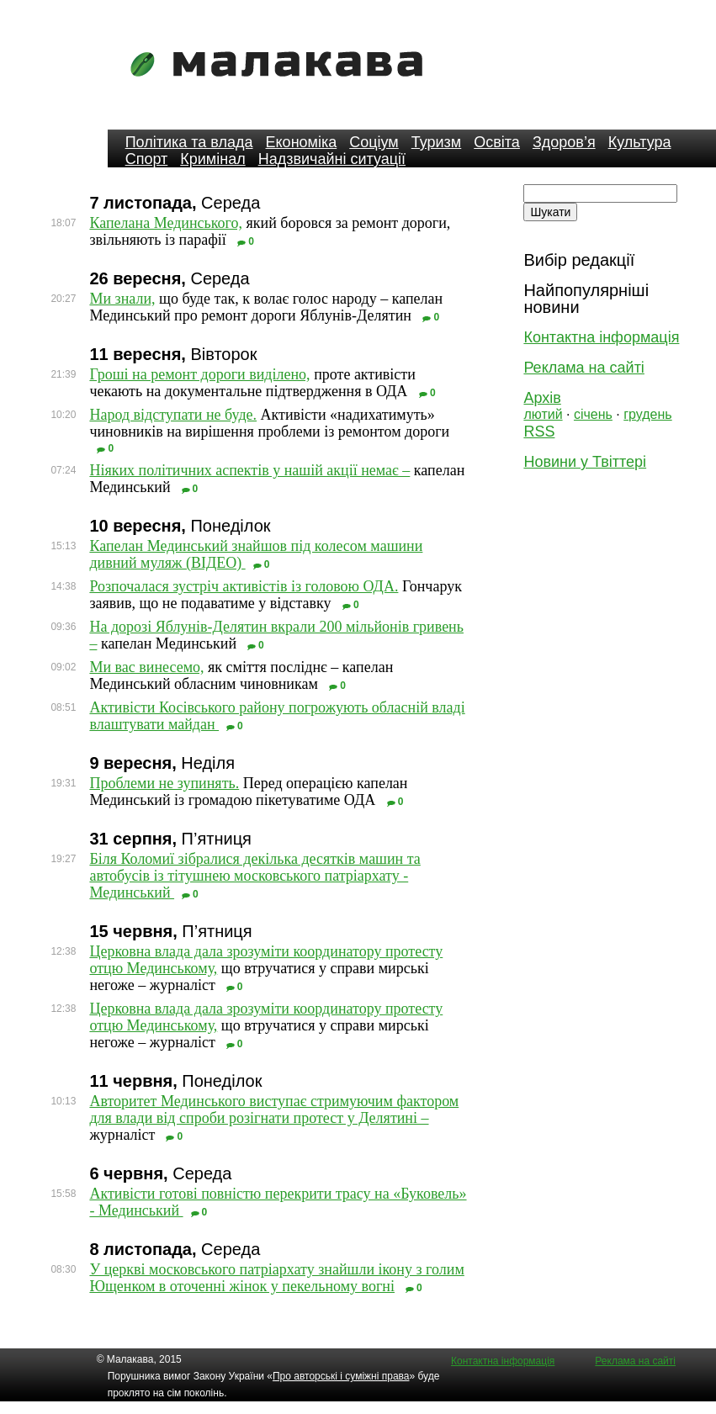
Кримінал (212, 159)
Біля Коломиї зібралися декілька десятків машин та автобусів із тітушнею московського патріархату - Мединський (254, 875)
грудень (647, 414)
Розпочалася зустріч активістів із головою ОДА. (243, 586)
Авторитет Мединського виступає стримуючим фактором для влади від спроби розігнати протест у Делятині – (274, 1109)
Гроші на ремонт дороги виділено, (199, 374)
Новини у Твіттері (584, 461)
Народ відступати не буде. (173, 414)
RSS (538, 431)
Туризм (436, 142)
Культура (639, 142)
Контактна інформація (601, 337)
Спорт (146, 159)
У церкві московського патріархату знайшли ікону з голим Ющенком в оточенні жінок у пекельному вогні (276, 1278)
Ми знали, (122, 298)
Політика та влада (189, 142)
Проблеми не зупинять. (164, 783)
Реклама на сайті (583, 367)
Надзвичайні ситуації (332, 159)
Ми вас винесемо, (146, 667)
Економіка (301, 142)
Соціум (374, 142)
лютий (542, 414)
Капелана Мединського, (165, 222)
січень (593, 414)
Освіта (497, 142)
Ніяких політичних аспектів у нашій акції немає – (249, 470)
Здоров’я (564, 142)
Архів (541, 397)
